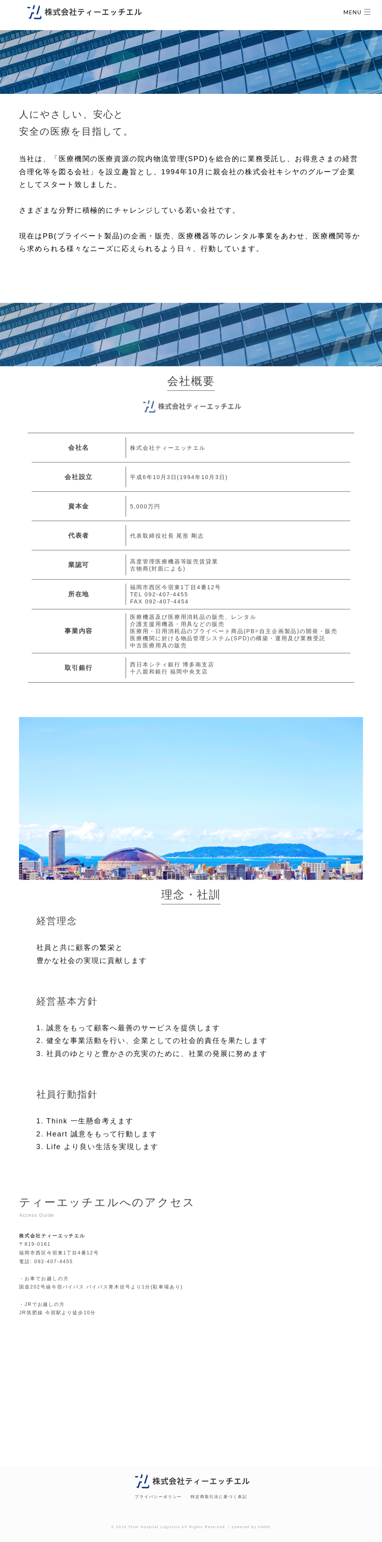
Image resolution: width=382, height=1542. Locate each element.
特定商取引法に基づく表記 (219, 1496)
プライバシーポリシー (158, 1496)
